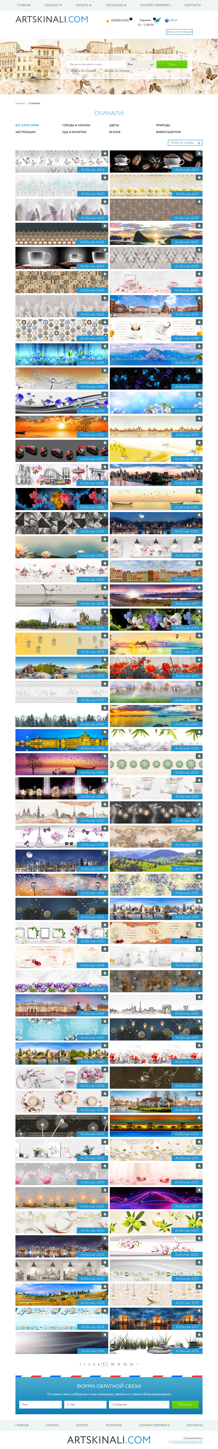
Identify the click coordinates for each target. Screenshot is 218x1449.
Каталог (52, 1425)
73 (131, 1364)
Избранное (120, 20)
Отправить (185, 1405)
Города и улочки (76, 125)
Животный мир (168, 132)
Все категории (27, 125)
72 (125, 1364)
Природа (163, 125)
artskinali (52, 20)
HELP (171, 20)
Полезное (114, 1425)
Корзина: (145, 20)
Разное (115, 132)
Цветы (114, 125)
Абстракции (25, 132)
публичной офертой (187, 1442)
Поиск (172, 64)
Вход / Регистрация (179, 32)
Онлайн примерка (155, 5)
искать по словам (81, 70)
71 (118, 1364)
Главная (23, 5)
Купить (82, 1425)
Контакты (193, 5)
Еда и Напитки (74, 132)
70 (112, 1364)
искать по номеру (115, 70)
